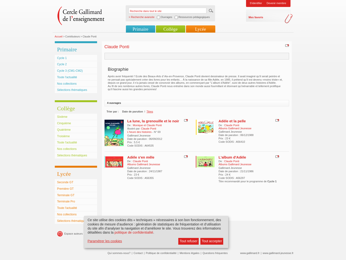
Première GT (65, 188)
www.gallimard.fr (250, 253)
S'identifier (256, 3)
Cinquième (64, 123)
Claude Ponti (148, 128)
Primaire (140, 29)
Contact (138, 253)
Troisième (63, 136)
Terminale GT (66, 195)
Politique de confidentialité (161, 253)
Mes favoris (256, 17)
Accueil (59, 36)
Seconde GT (65, 182)
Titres (150, 111)
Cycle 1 (62, 58)
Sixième (62, 116)
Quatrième (64, 129)
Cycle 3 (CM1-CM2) (70, 70)
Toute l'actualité (67, 77)
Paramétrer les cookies (104, 241)
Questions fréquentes (215, 253)
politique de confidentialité (133, 232)
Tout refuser (189, 241)
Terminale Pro (66, 201)
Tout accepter (212, 241)
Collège (170, 29)
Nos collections (67, 83)
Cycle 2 (62, 64)
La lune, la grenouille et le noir (153, 121)
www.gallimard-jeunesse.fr (278, 253)
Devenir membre (276, 3)
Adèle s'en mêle (140, 157)
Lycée (200, 29)
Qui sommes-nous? (119, 253)
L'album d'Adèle (232, 157)
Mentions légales (189, 253)
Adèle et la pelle (232, 121)
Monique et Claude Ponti (147, 125)
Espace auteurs (73, 233)
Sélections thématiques (72, 90)
